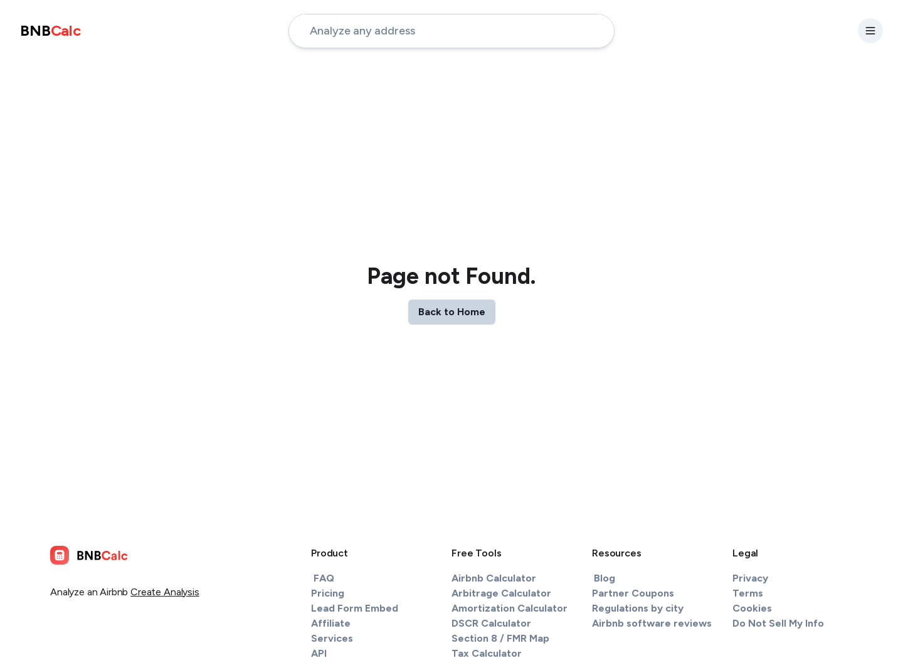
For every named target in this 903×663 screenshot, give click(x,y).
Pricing (327, 593)
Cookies (752, 608)
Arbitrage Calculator (501, 593)
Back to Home (451, 312)
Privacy (750, 578)
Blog (604, 578)
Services (332, 638)
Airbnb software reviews (652, 623)
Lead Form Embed (354, 608)
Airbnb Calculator (494, 578)
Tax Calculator (487, 653)
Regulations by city (638, 608)
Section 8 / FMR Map (500, 638)
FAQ (324, 578)
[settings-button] (870, 30)
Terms (747, 593)
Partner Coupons (633, 593)
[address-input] (451, 31)
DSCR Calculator (491, 623)
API (319, 653)
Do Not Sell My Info (778, 623)
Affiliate (331, 623)
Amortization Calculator (510, 608)
